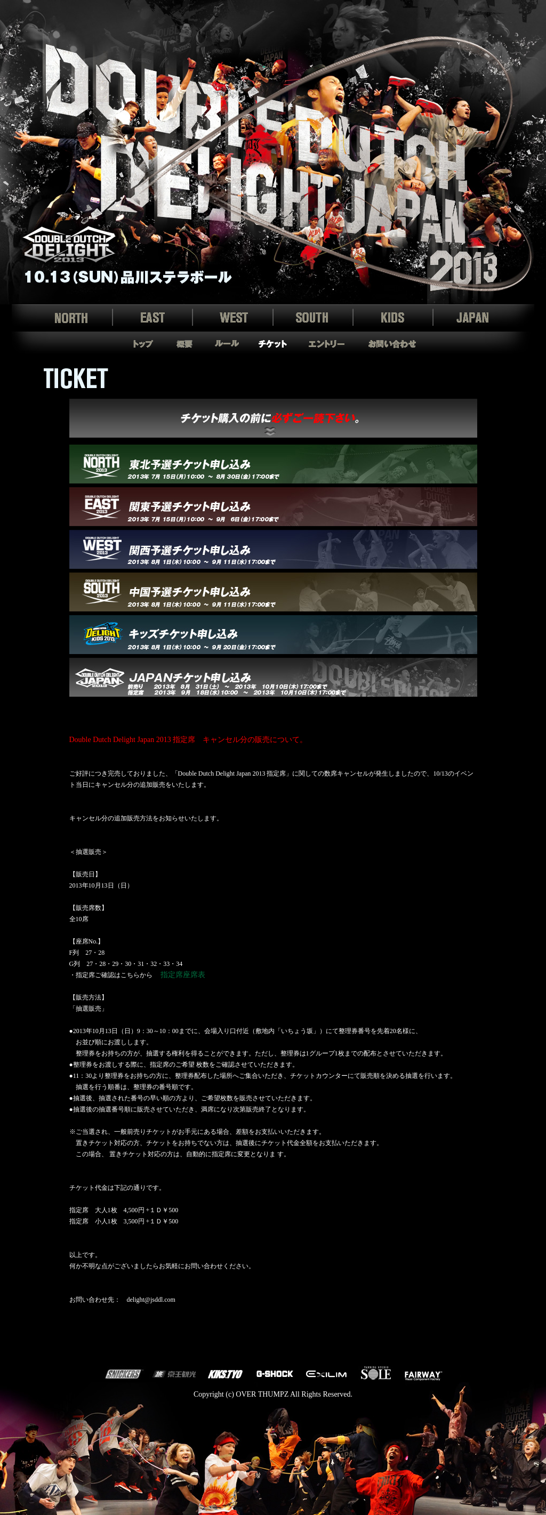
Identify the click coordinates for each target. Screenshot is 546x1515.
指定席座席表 (182, 975)
